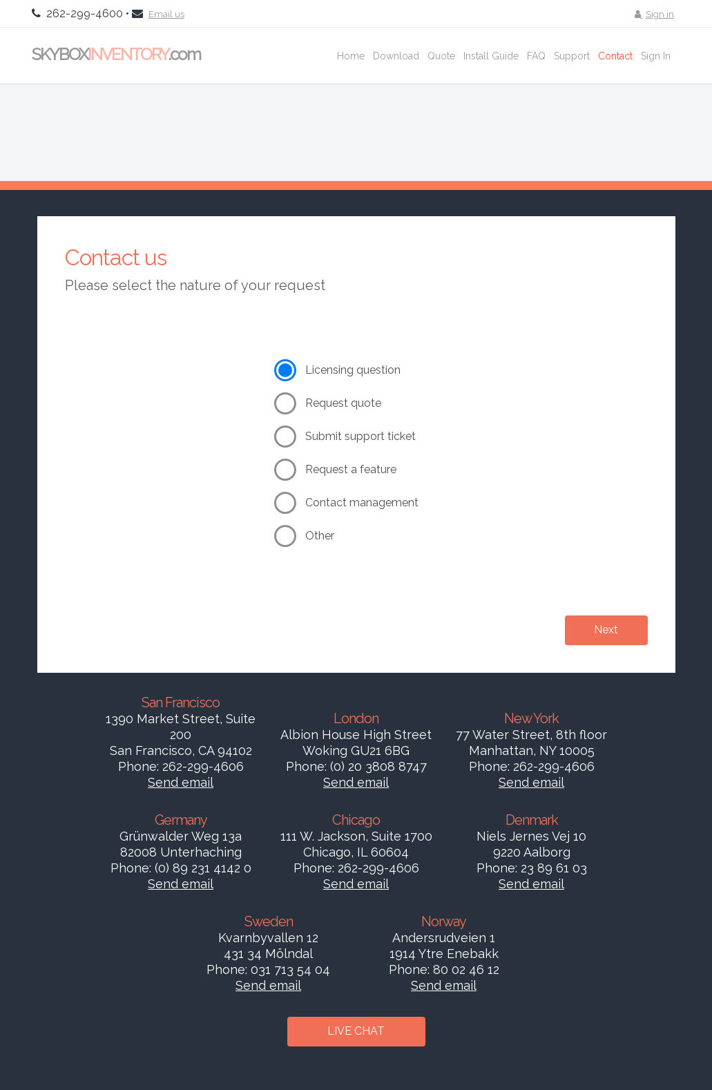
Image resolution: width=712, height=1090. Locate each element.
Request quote (343, 403)
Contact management (361, 502)
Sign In (656, 55)
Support (572, 55)
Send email (180, 782)
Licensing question (353, 369)
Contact (615, 55)
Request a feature (350, 469)
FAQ (536, 55)
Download (396, 55)
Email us (166, 14)
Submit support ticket (360, 436)
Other (319, 535)
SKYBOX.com (116, 54)
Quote (441, 55)
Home (351, 55)
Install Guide (491, 55)
